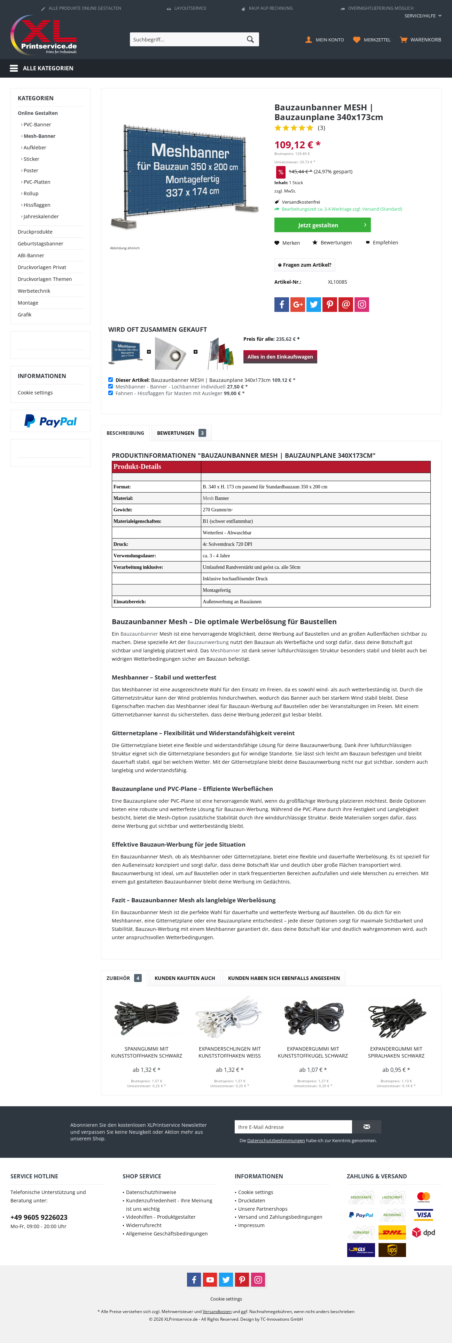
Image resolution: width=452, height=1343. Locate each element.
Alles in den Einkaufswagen (280, 356)
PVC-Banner (36, 124)
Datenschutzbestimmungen (276, 1140)
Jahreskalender (40, 216)
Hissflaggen (36, 205)
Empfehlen (382, 242)
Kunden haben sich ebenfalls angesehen (284, 978)
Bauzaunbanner (139, 633)
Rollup (30, 193)
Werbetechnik (34, 291)
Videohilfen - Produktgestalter (161, 1217)
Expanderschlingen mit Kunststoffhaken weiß (229, 1052)
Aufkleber (34, 147)
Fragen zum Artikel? (305, 264)
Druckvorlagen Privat (42, 267)
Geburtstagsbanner (40, 243)
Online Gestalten (38, 113)
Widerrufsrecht (144, 1225)
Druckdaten (251, 1200)
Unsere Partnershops (263, 1208)
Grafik (24, 314)
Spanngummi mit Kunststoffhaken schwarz (146, 1052)
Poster (30, 170)
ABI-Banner (31, 255)
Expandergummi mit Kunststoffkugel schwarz (313, 1052)
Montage (28, 302)
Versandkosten (217, 1311)
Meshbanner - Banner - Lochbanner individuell (171, 386)
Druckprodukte (35, 231)
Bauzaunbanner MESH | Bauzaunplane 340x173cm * (206, 380)
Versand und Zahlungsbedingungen (280, 1217)
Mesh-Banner (38, 136)
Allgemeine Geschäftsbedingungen (167, 1233)
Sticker (30, 159)
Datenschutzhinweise (151, 1192)
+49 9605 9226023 (39, 1217)
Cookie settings (35, 392)
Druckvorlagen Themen (45, 279)
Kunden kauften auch (185, 978)
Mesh (208, 498)
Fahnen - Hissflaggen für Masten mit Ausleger (169, 393)
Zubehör (124, 978)
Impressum (251, 1225)
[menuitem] (420, 15)
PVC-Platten (36, 182)
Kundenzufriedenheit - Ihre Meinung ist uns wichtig (169, 1204)
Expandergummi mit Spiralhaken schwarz (396, 1052)
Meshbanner (225, 650)
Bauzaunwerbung (208, 642)
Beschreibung (125, 433)
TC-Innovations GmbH (281, 1319)
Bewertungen (332, 242)
